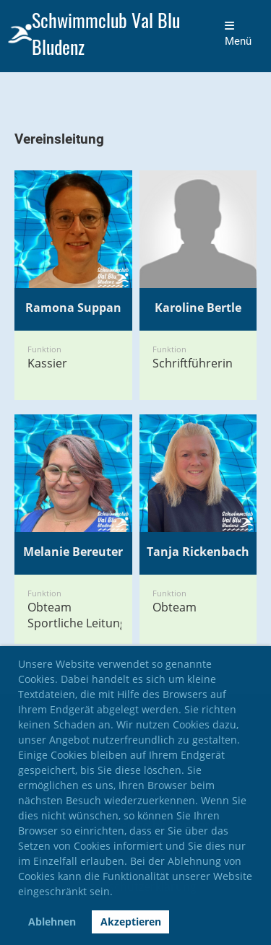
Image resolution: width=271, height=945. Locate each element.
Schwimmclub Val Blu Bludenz (106, 34)
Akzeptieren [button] (130, 921)
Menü (238, 34)
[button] (118, 894)
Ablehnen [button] (52, 921)
